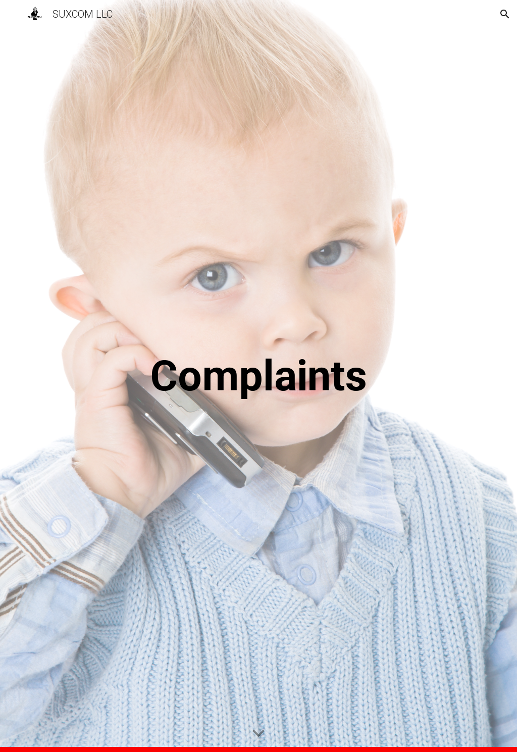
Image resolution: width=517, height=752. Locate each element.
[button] (12, 14)
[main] (258, 376)
